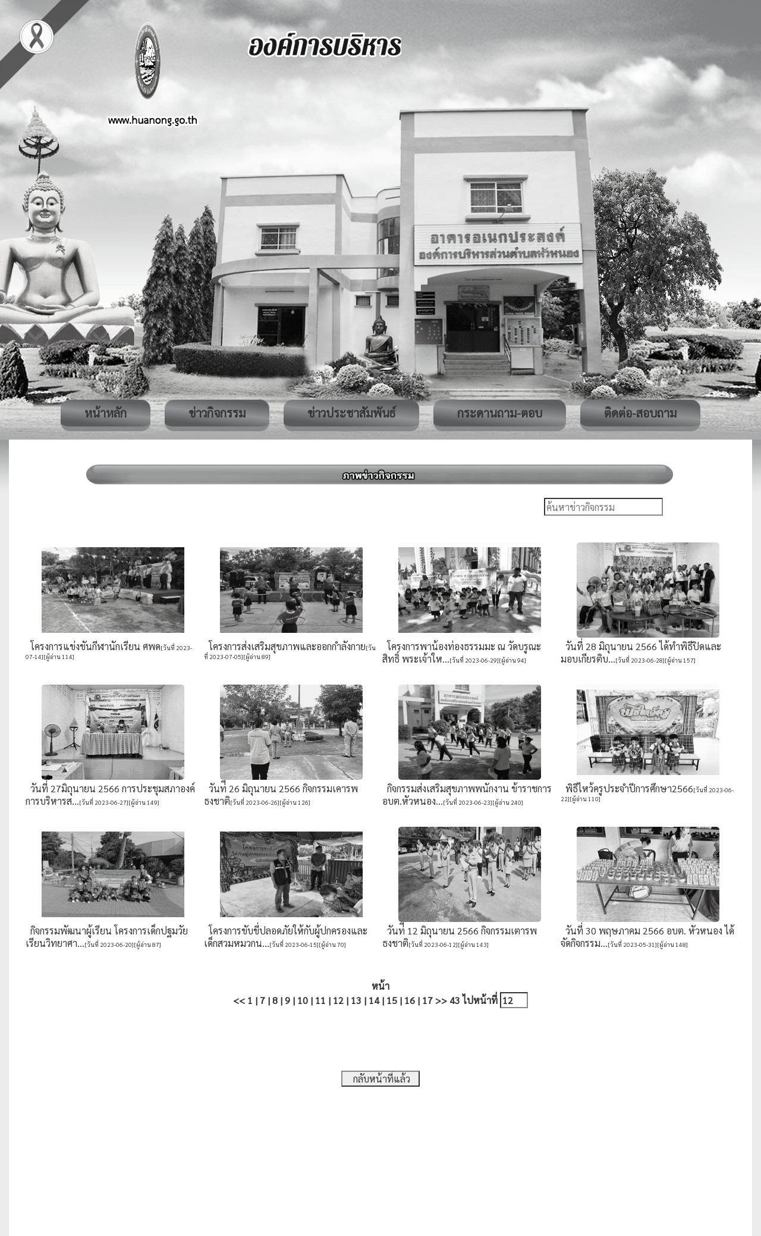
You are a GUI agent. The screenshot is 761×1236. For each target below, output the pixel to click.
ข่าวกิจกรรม (217, 413)
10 (302, 1000)
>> (441, 1000)
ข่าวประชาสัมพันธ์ (351, 413)
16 (409, 1000)
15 (391, 1000)
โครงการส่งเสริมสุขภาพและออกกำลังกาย (285, 646)
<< (239, 1000)
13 (356, 1000)
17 (427, 1000)
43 (454, 1000)
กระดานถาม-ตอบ (499, 413)
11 (320, 1000)
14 (374, 1000)
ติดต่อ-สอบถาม (640, 413)
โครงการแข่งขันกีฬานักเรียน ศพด (93, 646)
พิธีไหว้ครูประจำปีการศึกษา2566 (627, 788)
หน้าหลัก (105, 413)
